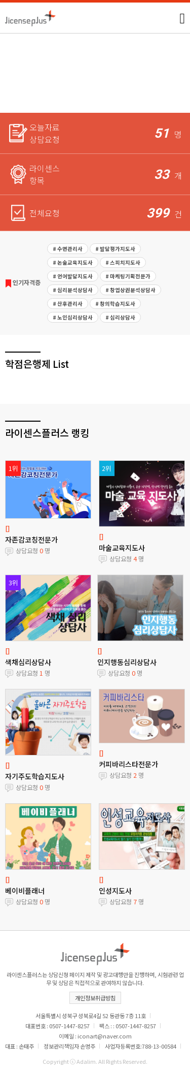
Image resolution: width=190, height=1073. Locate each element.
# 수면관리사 (68, 249)
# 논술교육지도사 (73, 262)
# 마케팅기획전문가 (127, 276)
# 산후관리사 (68, 303)
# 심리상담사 (120, 317)
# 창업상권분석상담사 (130, 290)
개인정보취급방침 (95, 998)
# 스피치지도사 (122, 262)
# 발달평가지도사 (115, 249)
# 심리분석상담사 (73, 290)
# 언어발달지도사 (73, 276)
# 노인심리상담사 (73, 317)
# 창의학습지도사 (115, 303)
